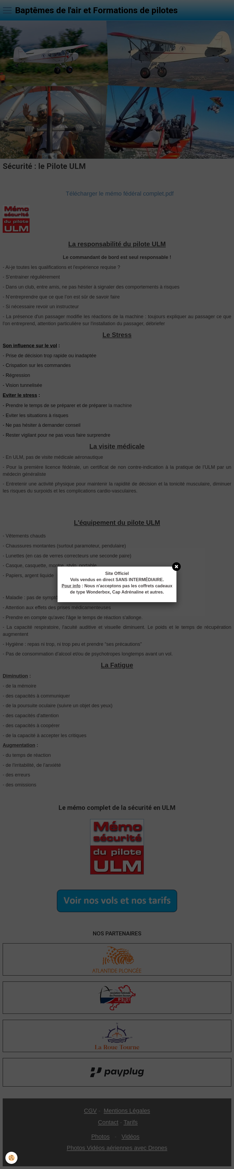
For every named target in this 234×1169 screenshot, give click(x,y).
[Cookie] (11, 1158)
